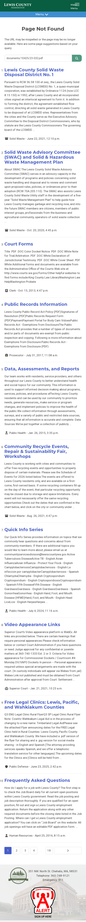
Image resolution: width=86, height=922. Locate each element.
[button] (77, 6)
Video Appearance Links (32, 624)
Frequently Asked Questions (37, 780)
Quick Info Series (23, 529)
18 (49, 850)
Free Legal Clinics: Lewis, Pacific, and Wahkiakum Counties (41, 704)
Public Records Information (35, 304)
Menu (42, 14)
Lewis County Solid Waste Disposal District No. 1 (34, 72)
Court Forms (18, 244)
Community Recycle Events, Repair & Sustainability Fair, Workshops (36, 451)
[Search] (77, 58)
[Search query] (38, 58)
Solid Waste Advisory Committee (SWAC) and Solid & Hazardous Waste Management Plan (42, 157)
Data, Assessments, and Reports (41, 368)
